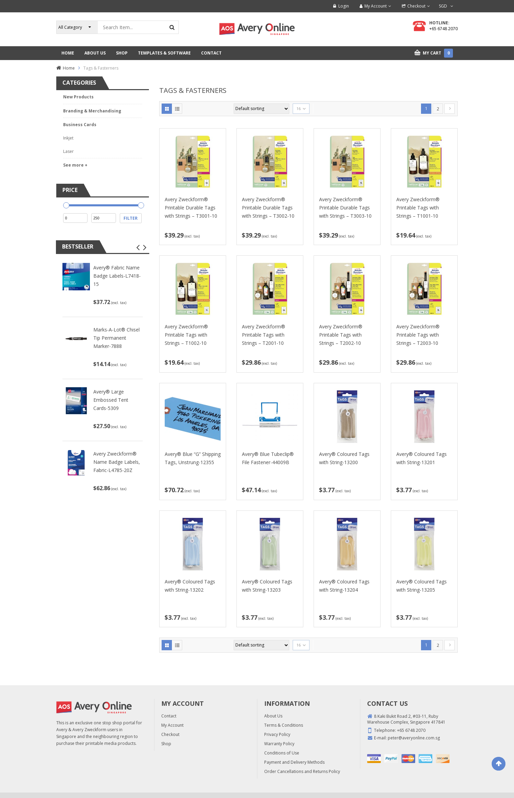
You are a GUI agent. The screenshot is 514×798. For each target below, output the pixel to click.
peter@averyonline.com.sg (414, 738)
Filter (131, 218)
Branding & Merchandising (92, 111)
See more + (75, 165)
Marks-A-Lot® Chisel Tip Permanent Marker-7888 (116, 337)
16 (298, 108)
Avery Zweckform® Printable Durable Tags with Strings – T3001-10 (191, 207)
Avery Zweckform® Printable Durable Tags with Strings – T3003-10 (345, 207)
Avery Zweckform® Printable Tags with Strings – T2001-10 (263, 334)
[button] (138, 247)
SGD (443, 6)
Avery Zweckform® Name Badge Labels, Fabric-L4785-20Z (116, 461)
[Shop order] (261, 109)
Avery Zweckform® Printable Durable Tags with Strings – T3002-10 (268, 207)
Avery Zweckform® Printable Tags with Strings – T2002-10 (340, 334)
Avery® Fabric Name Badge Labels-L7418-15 (117, 275)
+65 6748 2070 (443, 29)
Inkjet (68, 138)
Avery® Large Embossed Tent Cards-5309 (110, 399)
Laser (68, 151)
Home (69, 68)
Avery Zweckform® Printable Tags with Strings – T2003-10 (418, 334)
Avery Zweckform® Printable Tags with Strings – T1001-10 (418, 207)
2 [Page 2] (438, 109)
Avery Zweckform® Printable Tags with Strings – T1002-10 (186, 334)
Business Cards (79, 125)
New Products (78, 97)
